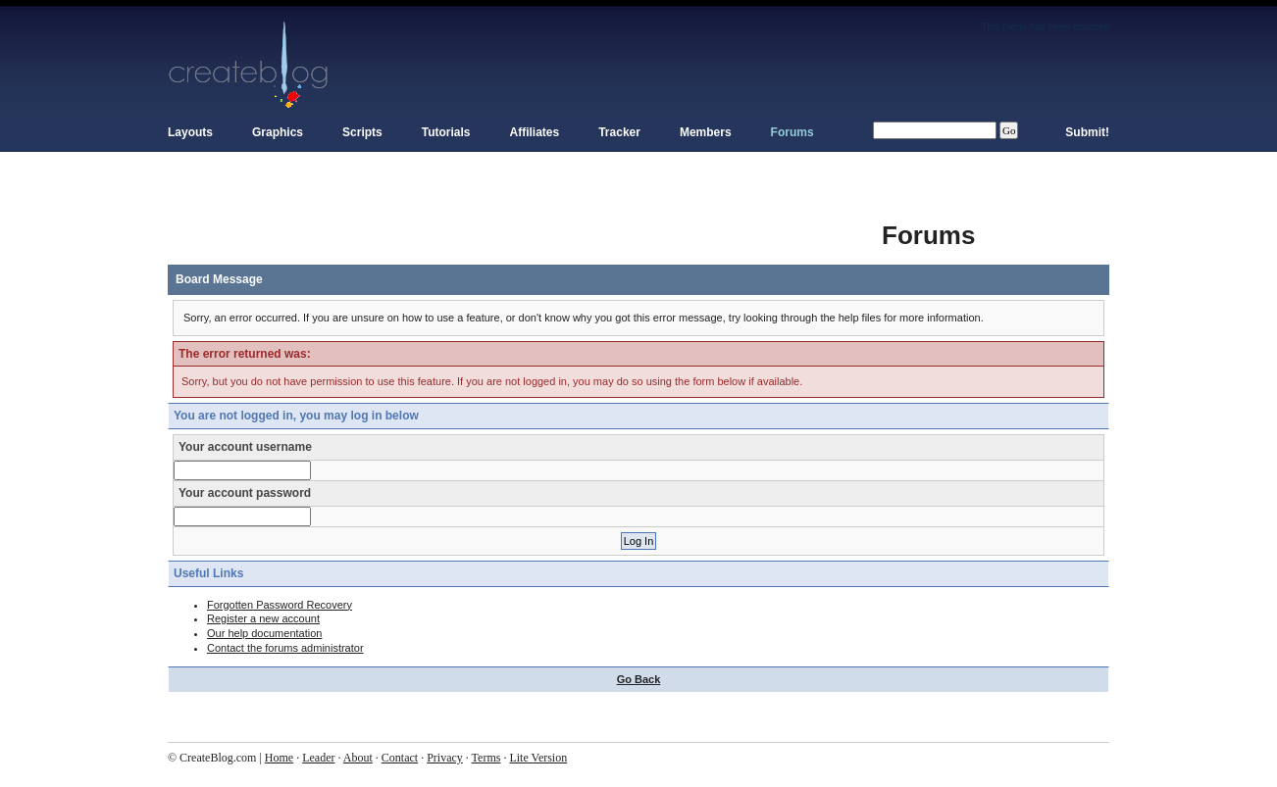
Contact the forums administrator (285, 648)
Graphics (277, 132)
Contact (400, 757)
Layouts (190, 132)
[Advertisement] (525, 225)
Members (706, 132)
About (358, 757)
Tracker (619, 132)
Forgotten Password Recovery (279, 605)
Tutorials (446, 132)
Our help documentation (264, 633)
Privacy (445, 757)
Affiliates (535, 132)
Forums (792, 132)
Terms (486, 757)
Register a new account (263, 618)
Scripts (362, 132)
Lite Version (538, 757)
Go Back (639, 679)
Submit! (1087, 132)
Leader (318, 757)
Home (279, 757)
